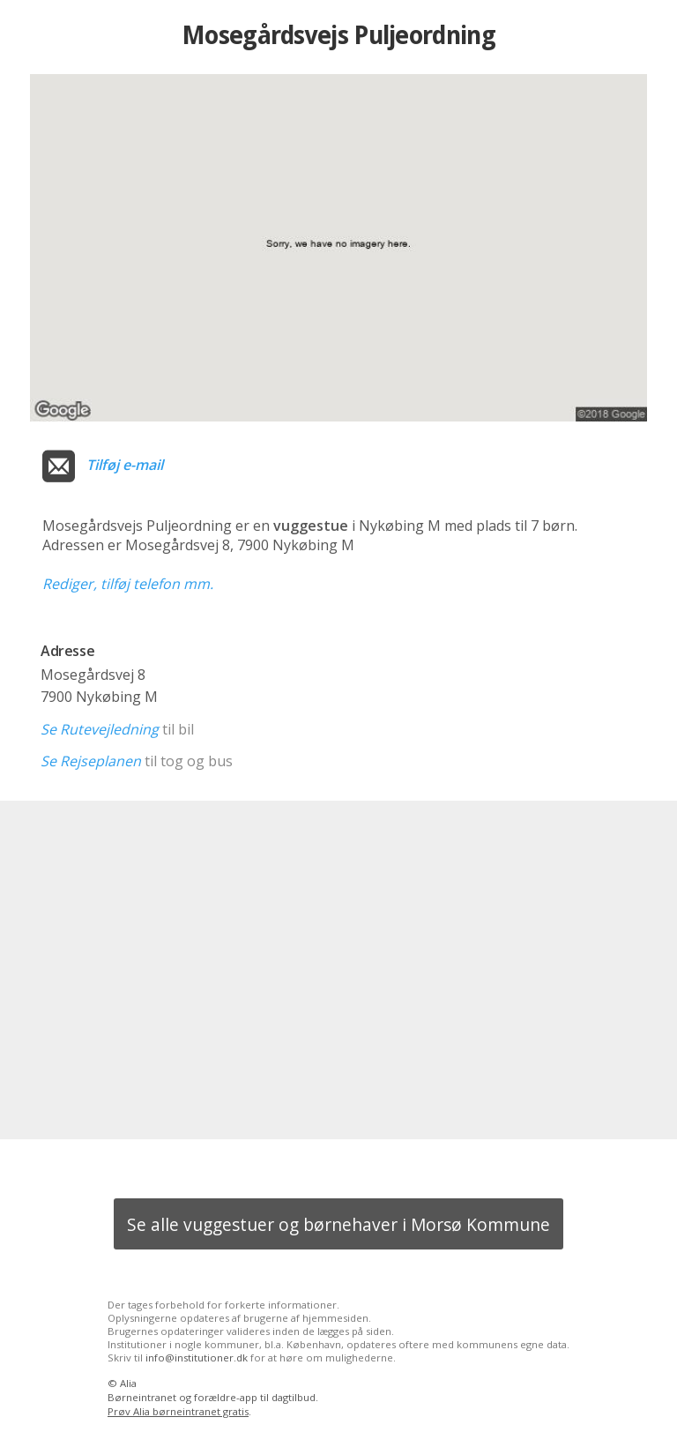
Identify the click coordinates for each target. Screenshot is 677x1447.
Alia (128, 1383)
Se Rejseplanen (91, 761)
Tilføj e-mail (124, 464)
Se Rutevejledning (100, 729)
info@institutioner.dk (196, 1357)
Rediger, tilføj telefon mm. (127, 583)
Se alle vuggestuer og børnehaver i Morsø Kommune (338, 1224)
